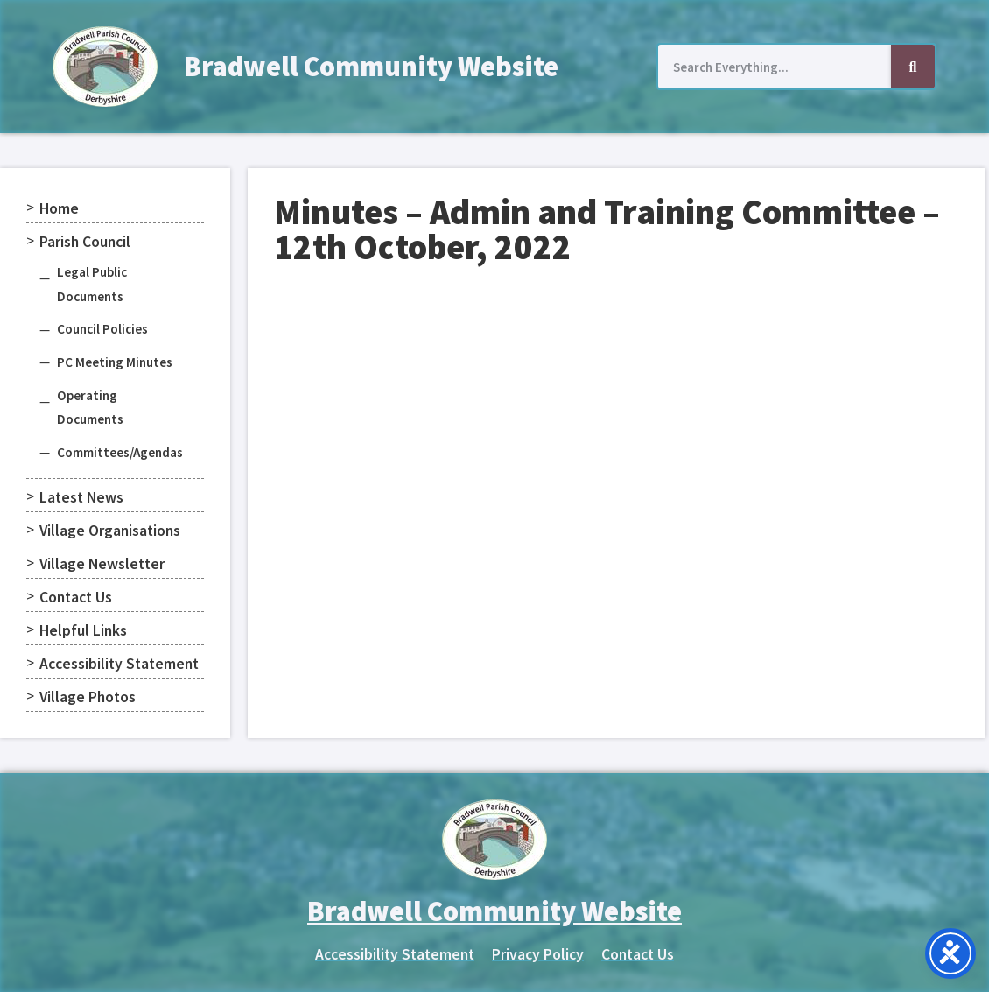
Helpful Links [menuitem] (83, 630)
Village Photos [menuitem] (87, 697)
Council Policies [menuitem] (102, 328)
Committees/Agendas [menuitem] (120, 452)
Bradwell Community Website (371, 66)
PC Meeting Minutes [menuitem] (114, 362)
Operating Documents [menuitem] (90, 407)
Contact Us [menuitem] (75, 597)
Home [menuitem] (59, 208)
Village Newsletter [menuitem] (102, 563)
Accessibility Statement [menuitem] (119, 663)
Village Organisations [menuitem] (109, 530)
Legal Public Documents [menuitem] (92, 284)
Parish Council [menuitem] (84, 241)
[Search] (913, 66)
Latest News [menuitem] (81, 497)
